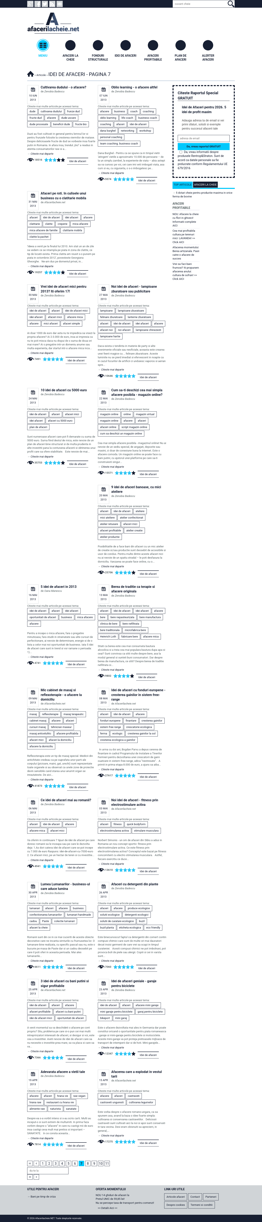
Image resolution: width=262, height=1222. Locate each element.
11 (107, 1164)
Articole (41, 75)
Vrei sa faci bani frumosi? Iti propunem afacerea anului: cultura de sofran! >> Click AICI (186, 271)
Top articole (183, 184)
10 (101, 1164)
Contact (195, 1196)
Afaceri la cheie (205, 184)
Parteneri (210, 1196)
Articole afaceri (176, 1196)
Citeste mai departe (42, 153)
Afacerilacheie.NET (30, 73)
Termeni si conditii (202, 1204)
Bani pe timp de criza (43, 1196)
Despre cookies (176, 1204)
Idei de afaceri (77, 161)
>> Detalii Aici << (107, 1208)
